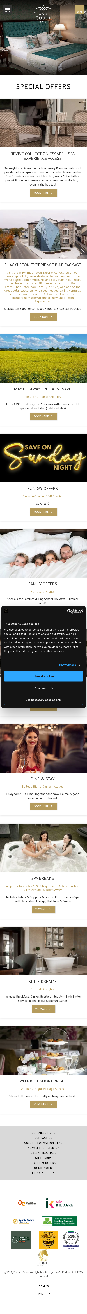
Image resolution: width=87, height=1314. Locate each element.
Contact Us (43, 1138)
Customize (44, 688)
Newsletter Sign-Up (43, 1148)
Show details (67, 664)
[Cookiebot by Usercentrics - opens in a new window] (67, 611)
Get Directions (43, 1132)
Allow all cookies (43, 676)
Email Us (44, 1294)
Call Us (44, 1285)
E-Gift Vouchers (43, 1163)
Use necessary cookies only (43, 699)
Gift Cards (43, 1158)
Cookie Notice (44, 1168)
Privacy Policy (43, 1173)
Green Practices (43, 1153)
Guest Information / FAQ (43, 1143)
